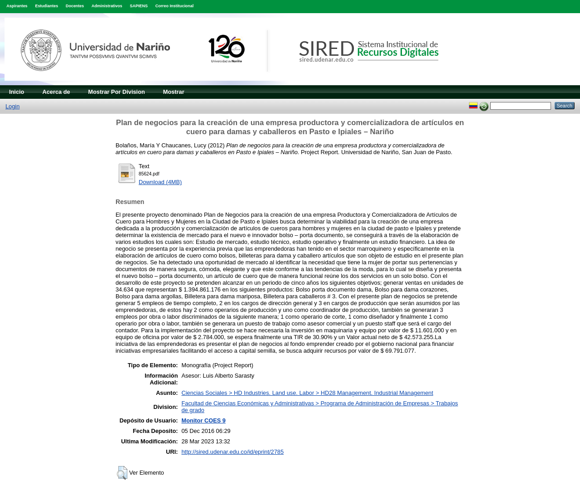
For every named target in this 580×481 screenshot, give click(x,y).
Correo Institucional (174, 6)
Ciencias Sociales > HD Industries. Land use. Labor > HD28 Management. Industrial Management (307, 392)
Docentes (75, 6)
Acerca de (56, 91)
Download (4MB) (160, 182)
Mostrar (173, 91)
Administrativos (107, 6)
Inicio (16, 91)
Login (12, 106)
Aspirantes (16, 6)
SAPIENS (139, 6)
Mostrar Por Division (116, 91)
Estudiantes (46, 6)
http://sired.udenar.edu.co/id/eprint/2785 (232, 451)
